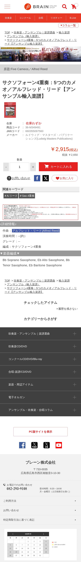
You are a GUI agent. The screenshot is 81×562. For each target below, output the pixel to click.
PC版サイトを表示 (40, 431)
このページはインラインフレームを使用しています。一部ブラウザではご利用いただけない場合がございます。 (40, 212)
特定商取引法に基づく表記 (18, 519)
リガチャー (56, 18)
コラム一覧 (69, 25)
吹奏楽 (8, 18)
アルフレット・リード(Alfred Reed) (36, 230)
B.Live (73, 18)
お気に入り (65, 178)
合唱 (41, 18)
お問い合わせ (18, 178)
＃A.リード (11, 195)
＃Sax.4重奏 (26, 195)
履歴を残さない (68, 308)
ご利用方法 (9, 500)
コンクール (25, 18)
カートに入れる (58, 166)
